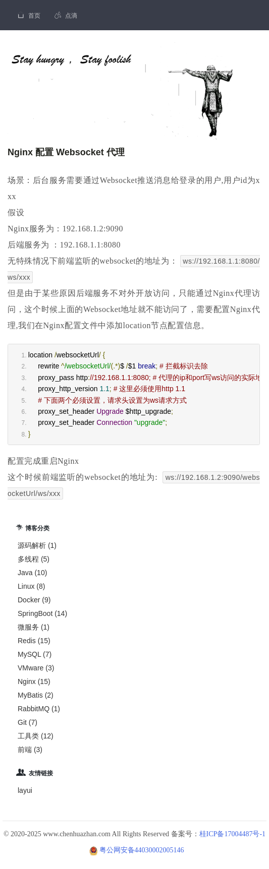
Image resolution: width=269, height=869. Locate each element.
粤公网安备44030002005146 (141, 850)
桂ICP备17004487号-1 (232, 834)
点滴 (66, 15)
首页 (28, 15)
